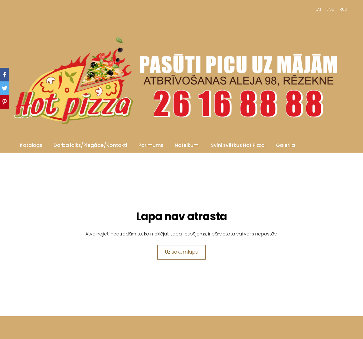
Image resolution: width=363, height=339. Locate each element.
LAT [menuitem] (318, 9)
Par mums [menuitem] (150, 145)
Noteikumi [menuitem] (187, 145)
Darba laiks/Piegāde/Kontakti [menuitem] (90, 145)
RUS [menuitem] (343, 9)
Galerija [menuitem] (285, 145)
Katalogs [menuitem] (31, 145)
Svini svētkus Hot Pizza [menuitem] (238, 145)
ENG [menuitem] (331, 9)
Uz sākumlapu (181, 252)
